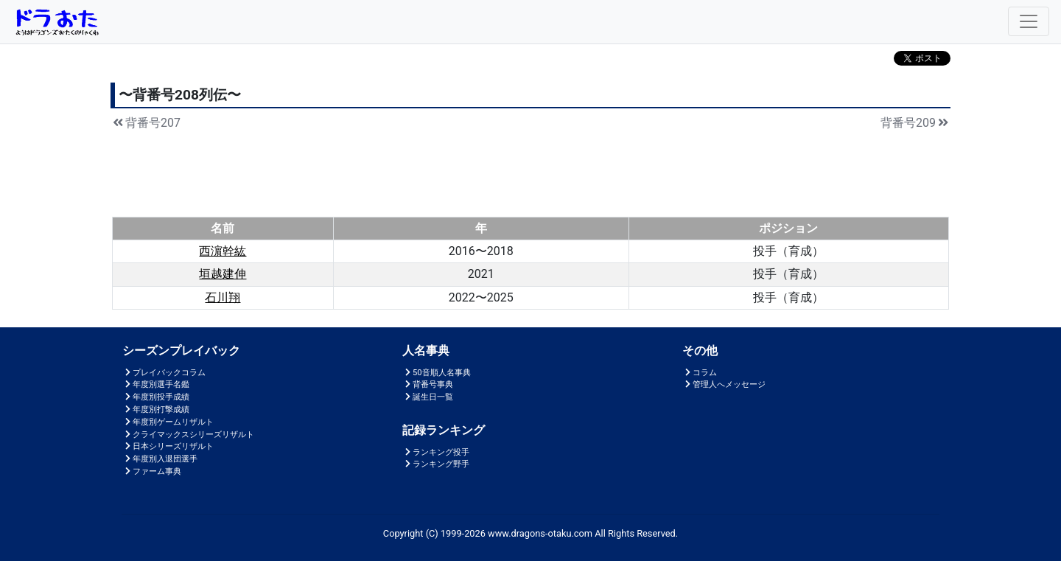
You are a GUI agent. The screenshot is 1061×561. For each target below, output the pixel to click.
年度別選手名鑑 (155, 384)
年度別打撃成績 (155, 409)
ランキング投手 (435, 452)
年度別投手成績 (155, 397)
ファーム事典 (151, 471)
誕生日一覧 (427, 397)
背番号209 (915, 123)
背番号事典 (427, 384)
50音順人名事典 (436, 372)
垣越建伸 (222, 274)
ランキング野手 (435, 464)
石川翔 (222, 297)
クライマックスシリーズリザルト (188, 434)
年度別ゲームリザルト (168, 422)
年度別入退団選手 (159, 459)
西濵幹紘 (222, 251)
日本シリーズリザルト (168, 446)
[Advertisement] (530, 171)
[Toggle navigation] (1028, 21)
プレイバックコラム (164, 372)
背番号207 (146, 123)
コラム (699, 372)
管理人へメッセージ (724, 384)
